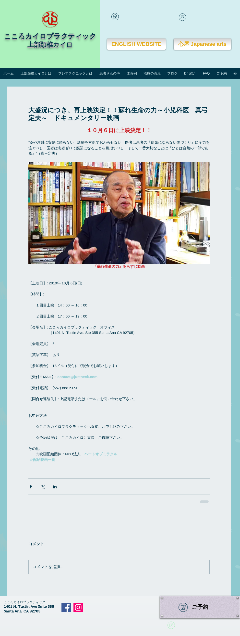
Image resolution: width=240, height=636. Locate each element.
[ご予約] (200, 607)
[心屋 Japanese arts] (202, 44)
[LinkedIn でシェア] (54, 486)
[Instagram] (78, 607)
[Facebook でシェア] (30, 486)
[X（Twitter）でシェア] (42, 486)
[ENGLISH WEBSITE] (136, 44)
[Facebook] (66, 607)
